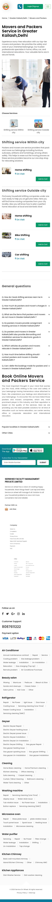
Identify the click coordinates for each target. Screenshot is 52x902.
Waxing (6, 682)
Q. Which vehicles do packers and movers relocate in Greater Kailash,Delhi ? (21, 347)
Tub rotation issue (11, 802)
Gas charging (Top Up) (26, 666)
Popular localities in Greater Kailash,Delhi (20, 427)
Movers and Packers (38, 18)
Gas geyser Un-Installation (14, 755)
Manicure (17, 682)
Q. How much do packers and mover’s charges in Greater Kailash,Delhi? (24, 307)
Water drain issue (25, 799)
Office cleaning (27, 771)
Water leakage (9, 662)
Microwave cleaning (24, 826)
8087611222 (11, 626)
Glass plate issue (19, 819)
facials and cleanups (12, 686)
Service (45, 655)
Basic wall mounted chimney (15, 859)
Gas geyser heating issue (14, 748)
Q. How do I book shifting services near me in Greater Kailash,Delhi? (22, 298)
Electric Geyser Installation (14, 737)
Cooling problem (10, 659)
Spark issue (27, 822)
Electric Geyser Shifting (13, 744)
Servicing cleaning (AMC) (14, 713)
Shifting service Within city (14, 126)
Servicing (7, 839)
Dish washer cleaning (33, 875)
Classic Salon (30, 686)
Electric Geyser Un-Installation (16, 740)
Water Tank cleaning (12, 782)
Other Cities (7, 433)
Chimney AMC (41, 862)
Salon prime (8, 690)
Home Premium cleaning (35, 768)
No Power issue (28, 802)
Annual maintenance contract (16, 655)
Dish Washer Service (12, 875)
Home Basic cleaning (12, 768)
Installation (24, 662)
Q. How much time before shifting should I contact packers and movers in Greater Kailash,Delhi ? (21, 357)
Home (4, 18)
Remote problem (10, 670)
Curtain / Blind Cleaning (13, 779)
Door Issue (40, 702)
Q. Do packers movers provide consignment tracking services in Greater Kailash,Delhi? (22, 324)
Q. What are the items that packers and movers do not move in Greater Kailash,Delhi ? (23, 315)
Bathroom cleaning (35, 779)
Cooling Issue (9, 706)
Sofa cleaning (9, 775)
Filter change (41, 839)
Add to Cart (42, 179)
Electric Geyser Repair (12, 726)
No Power (16, 702)
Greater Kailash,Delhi (18, 18)
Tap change (24, 846)
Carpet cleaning (26, 775)
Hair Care (21, 690)
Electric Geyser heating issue (15, 729)
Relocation (8, 666)
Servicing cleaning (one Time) (31, 706)
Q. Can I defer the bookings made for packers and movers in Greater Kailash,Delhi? (24, 367)
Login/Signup (33, 6)
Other (31, 690)
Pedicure (29, 682)
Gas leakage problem (30, 659)
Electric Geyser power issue (15, 733)
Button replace (9, 806)
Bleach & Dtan (42, 682)
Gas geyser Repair (34, 744)
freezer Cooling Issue (12, 709)
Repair (35, 655)
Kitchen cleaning (10, 771)
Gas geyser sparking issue (14, 751)
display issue (9, 799)
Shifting (35, 842)
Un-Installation (38, 662)
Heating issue (41, 822)
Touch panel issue (11, 822)
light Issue (28, 702)
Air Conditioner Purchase (31, 670)
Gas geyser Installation (39, 755)
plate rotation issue (38, 819)
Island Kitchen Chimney (13, 862)
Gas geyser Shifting (37, 751)
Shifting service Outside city (38, 126)
